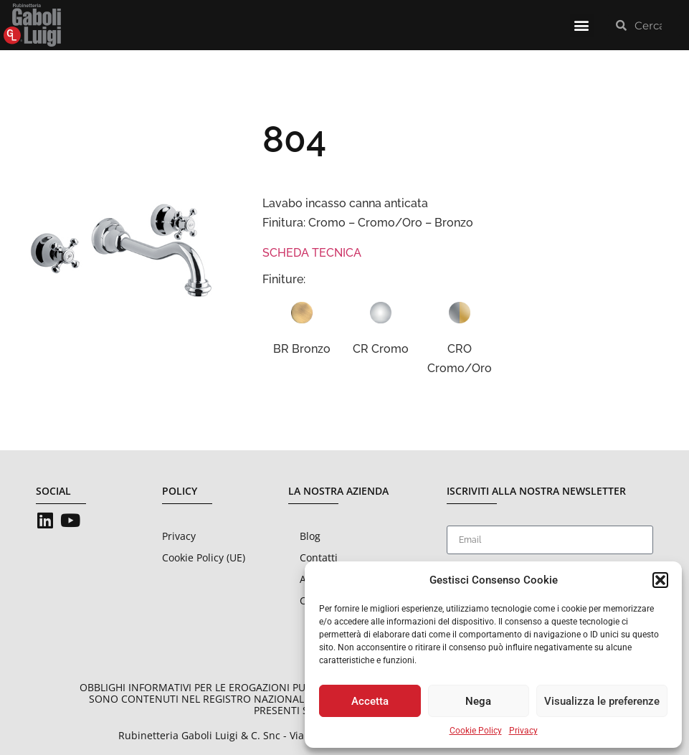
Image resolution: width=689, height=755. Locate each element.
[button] (660, 580)
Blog (310, 536)
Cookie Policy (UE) (203, 557)
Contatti (319, 557)
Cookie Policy (476, 731)
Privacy (523, 731)
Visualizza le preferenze (602, 701)
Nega (478, 701)
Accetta (370, 701)
